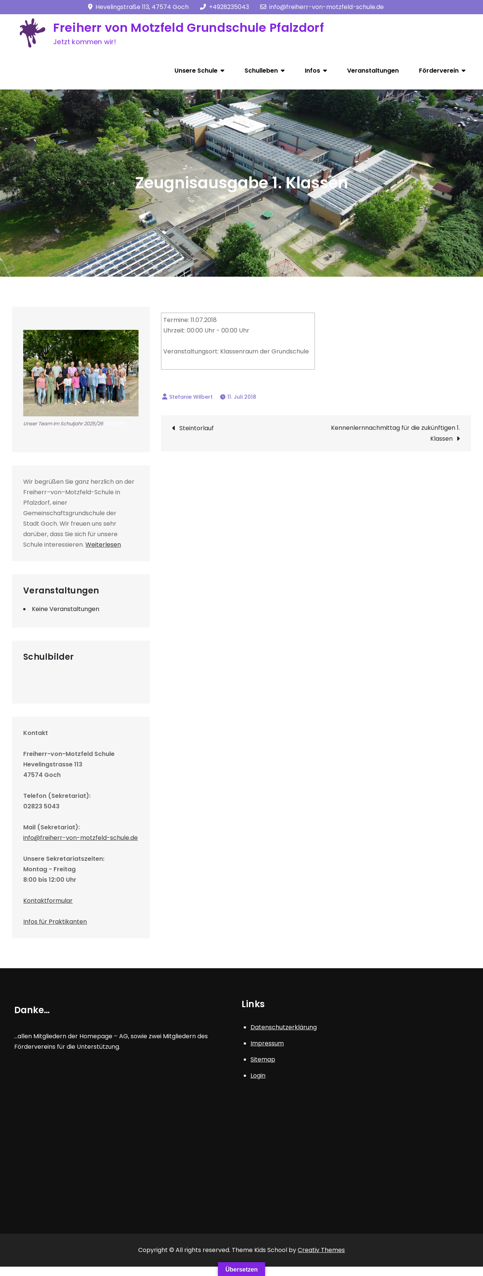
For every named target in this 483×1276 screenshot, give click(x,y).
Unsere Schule (196, 70)
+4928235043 (224, 7)
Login (257, 1075)
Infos (312, 70)
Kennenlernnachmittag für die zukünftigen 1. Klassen (395, 433)
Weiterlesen (103, 544)
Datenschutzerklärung (283, 1027)
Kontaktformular (48, 900)
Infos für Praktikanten (55, 921)
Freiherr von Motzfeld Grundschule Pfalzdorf (188, 27)
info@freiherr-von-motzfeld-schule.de (322, 7)
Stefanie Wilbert (191, 397)
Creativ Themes (321, 1250)
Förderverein (439, 70)
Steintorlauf (196, 428)
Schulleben (261, 70)
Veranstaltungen (373, 70)
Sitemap (262, 1059)
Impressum (267, 1043)
